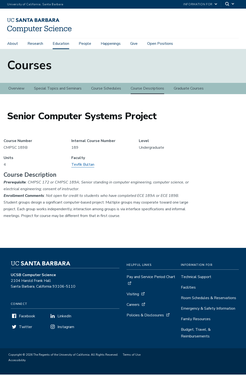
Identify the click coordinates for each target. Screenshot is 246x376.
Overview (16, 89)
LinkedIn (64, 317)
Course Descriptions (147, 89)
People (85, 43)
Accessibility (17, 362)
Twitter (25, 328)
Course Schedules (106, 89)
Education (61, 43)
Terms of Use (131, 356)
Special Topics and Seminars (58, 89)
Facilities (188, 288)
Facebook (27, 317)
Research (35, 43)
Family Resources (196, 320)
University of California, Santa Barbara (35, 4)
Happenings (111, 43)
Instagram (65, 328)
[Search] (230, 4)
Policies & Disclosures (145, 316)
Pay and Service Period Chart (151, 278)
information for (197, 4)
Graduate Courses (189, 89)
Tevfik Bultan (82, 166)
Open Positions (160, 43)
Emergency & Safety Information (208, 310)
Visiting (133, 295)
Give (134, 43)
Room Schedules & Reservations (208, 299)
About (12, 43)
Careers (133, 306)
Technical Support (196, 278)
